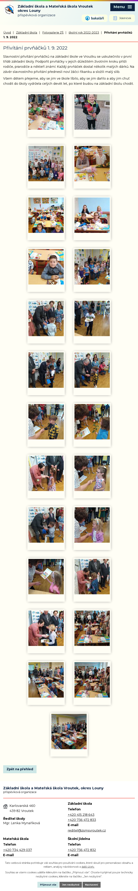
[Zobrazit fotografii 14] (92, 422)
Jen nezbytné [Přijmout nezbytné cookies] (70, 884)
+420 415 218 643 (81, 815)
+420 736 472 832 (82, 850)
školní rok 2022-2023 (84, 32)
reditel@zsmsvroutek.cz (87, 831)
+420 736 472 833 (82, 820)
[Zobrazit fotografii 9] (46, 318)
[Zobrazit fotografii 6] (92, 215)
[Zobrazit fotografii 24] (92, 680)
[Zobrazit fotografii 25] (69, 732)
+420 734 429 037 (17, 850)
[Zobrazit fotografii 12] (92, 370)
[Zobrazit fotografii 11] (46, 370)
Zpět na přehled (21, 769)
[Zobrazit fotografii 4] (92, 164)
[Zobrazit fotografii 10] (92, 318)
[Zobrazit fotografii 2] (92, 112)
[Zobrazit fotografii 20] (92, 577)
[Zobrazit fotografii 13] (46, 422)
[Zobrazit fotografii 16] (92, 473)
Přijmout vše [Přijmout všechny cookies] (45, 884)
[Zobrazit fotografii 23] (46, 680)
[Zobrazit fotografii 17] (46, 525)
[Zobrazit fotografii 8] (92, 267)
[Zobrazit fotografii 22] (92, 628)
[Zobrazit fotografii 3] (46, 164)
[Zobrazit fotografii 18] (92, 525)
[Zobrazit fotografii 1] (46, 112)
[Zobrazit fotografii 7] (46, 267)
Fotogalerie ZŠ (53, 32)
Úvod (7, 32)
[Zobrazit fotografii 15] (46, 473)
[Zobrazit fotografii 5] (46, 215)
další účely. (88, 866)
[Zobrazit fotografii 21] (46, 628)
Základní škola (26, 32)
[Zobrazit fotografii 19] (46, 577)
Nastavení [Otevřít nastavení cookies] (94, 884)
